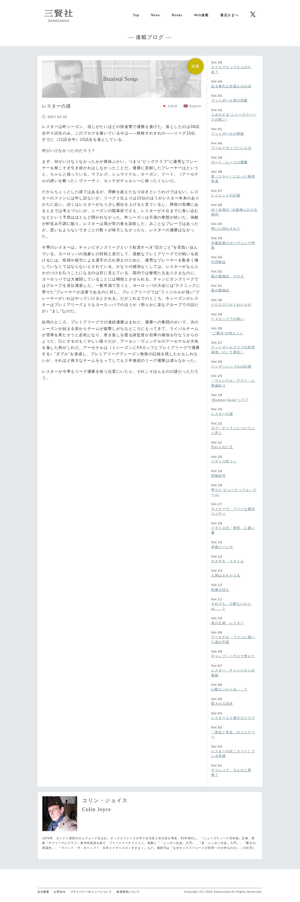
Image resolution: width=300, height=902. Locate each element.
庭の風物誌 (220, 290)
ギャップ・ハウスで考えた (233, 656)
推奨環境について (128, 891)
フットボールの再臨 (227, 133)
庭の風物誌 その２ (227, 276)
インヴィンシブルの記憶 (231, 366)
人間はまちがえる (225, 575)
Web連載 (201, 15)
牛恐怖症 (218, 262)
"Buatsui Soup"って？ (230, 400)
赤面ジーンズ (222, 547)
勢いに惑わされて (225, 229)
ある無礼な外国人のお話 (231, 86)
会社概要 (43, 891)
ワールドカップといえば (231, 148)
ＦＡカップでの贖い (227, 319)
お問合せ (60, 891)
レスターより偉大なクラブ (233, 718)
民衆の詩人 (220, 590)
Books (177, 15)
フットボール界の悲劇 (229, 100)
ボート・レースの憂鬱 (229, 162)
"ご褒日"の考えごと (227, 333)
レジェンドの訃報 (225, 195)
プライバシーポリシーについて (91, 891)
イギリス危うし (224, 461)
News (155, 15)
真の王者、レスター (227, 623)
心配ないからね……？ (229, 689)
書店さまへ (229, 15)
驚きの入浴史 (222, 703)
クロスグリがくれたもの (231, 304)
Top (136, 15)
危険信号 (218, 475)
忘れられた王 (222, 447)
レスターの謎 (222, 414)
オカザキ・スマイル (227, 561)
